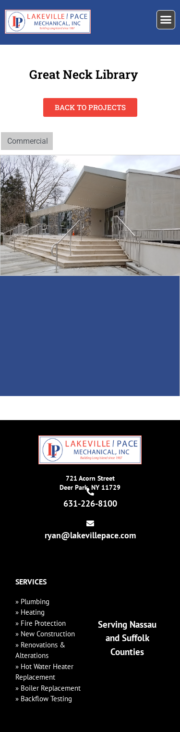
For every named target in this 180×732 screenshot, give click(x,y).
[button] (166, 19)
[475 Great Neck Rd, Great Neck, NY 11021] (90, 336)
